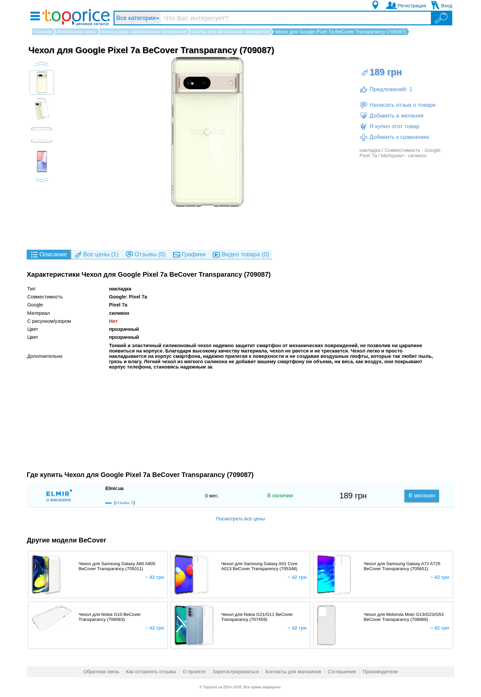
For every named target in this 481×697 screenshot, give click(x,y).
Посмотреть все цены (240, 518)
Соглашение (342, 671)
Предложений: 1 (385, 89)
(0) (145, 255)
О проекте (194, 671)
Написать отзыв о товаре (397, 105)
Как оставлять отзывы (151, 671)
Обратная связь (101, 671)
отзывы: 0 (125, 502)
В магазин (422, 495)
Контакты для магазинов (293, 671)
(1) (96, 255)
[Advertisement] (240, 228)
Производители (380, 671)
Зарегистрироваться (235, 671)
